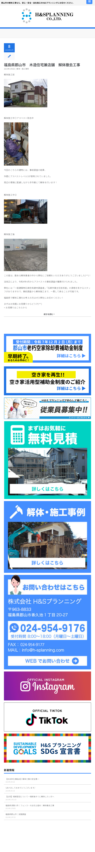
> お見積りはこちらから (15, 307)
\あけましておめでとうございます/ (20, 787)
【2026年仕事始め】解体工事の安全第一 (22, 779)
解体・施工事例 (23, 69)
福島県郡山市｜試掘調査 (16, 814)
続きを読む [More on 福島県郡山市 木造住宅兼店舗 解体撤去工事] (48, 314)
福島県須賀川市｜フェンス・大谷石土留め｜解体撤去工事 (30, 805)
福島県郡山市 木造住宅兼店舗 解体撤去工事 (42, 64)
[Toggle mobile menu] (89, 1)
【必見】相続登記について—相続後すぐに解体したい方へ (30, 796)
